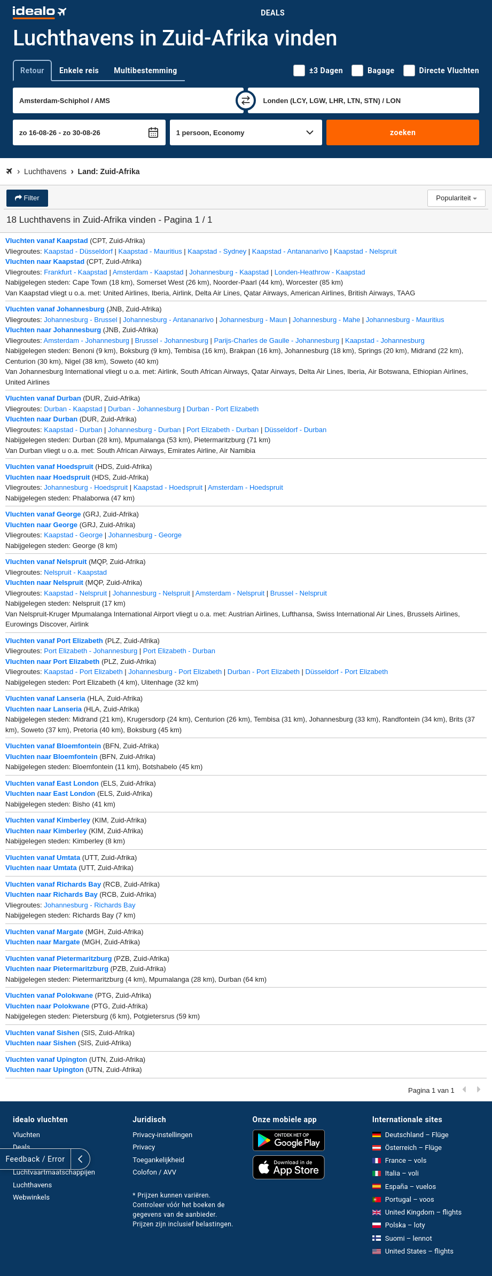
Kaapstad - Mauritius (150, 251)
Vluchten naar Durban (41, 419)
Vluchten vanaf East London (52, 783)
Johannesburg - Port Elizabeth (175, 672)
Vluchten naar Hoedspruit (47, 477)
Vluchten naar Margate (42, 942)
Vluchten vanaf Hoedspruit (49, 467)
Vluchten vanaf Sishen (42, 1033)
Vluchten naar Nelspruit (44, 582)
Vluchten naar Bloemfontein (51, 757)
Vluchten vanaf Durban (43, 398)
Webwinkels (31, 1197)
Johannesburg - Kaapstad (229, 272)
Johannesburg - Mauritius (405, 320)
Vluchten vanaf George (43, 514)
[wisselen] (246, 100)
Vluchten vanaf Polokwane (49, 995)
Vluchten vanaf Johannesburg (55, 309)
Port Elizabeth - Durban (222, 430)
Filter (31, 198)
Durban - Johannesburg (144, 409)
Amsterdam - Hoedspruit (245, 487)
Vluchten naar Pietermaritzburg (56, 969)
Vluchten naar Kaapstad (44, 261)
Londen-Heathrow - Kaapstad (320, 272)
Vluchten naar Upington (44, 1070)
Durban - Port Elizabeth (222, 409)
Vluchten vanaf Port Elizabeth (54, 641)
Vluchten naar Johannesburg (53, 330)
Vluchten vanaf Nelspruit (46, 562)
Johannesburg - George (145, 535)
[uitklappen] (9, 1159)
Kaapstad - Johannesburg (385, 340)
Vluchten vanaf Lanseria (45, 698)
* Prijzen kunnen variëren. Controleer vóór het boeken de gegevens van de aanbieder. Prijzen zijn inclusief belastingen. (182, 1210)
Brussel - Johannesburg (171, 340)
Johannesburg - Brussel (80, 320)
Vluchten (26, 1135)
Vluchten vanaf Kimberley (47, 820)
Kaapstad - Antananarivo (290, 251)
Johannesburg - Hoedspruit (86, 487)
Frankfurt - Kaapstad (75, 272)
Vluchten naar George (41, 525)
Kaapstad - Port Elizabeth (83, 672)
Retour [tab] (32, 70)
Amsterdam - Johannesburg (86, 340)
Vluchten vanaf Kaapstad (46, 241)
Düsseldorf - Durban (295, 430)
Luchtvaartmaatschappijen (54, 1172)
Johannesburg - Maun (253, 320)
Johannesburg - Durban (144, 430)
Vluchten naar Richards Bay (51, 894)
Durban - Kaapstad (73, 409)
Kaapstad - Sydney (217, 251)
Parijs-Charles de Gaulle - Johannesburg (277, 340)
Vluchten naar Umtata (41, 868)
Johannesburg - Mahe (326, 320)
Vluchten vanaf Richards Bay (53, 884)
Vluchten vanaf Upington (46, 1059)
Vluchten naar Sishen (40, 1043)
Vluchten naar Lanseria (43, 709)
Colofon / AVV (154, 1172)
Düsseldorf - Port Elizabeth (347, 672)
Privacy (143, 1147)
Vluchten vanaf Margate (44, 932)
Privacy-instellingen (162, 1135)
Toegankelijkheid (158, 1160)
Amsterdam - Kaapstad (148, 272)
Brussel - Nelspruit (298, 593)
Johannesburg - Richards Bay (89, 905)
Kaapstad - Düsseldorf (78, 251)
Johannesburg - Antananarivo (168, 320)
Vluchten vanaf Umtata (42, 858)
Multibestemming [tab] (145, 70)
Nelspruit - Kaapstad (75, 572)
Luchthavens (32, 1185)
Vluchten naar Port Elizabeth (52, 661)
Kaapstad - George (73, 535)
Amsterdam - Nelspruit (230, 593)
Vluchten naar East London (50, 793)
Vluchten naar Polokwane (47, 1006)
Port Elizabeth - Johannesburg (90, 651)
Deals (273, 13)
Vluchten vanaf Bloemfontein (53, 746)
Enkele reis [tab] (79, 70)
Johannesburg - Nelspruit (151, 593)
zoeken (403, 132)
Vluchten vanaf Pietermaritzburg (58, 958)
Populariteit (456, 198)
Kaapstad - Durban (73, 430)
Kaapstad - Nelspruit (365, 251)
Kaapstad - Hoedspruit (168, 487)
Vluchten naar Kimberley (46, 831)
